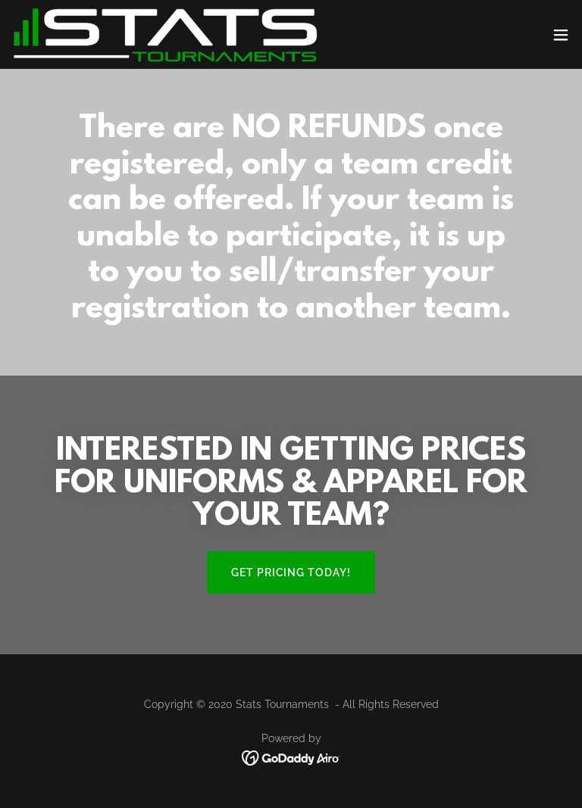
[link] (165, 34)
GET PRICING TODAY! (291, 572)
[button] (561, 35)
